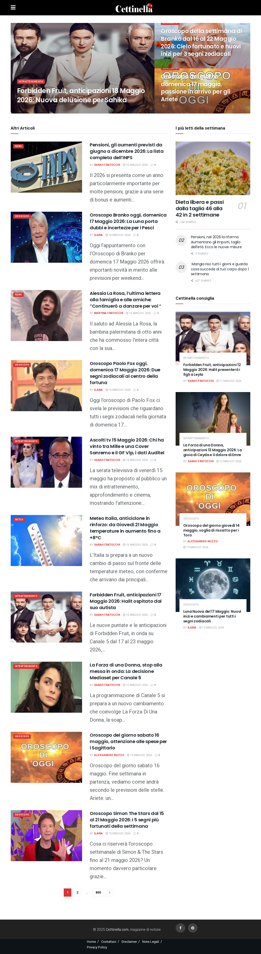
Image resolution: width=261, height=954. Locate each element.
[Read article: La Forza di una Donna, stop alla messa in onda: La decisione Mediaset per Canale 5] (46, 687)
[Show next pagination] (109, 892)
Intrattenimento (33, 85)
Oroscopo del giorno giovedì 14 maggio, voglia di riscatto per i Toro (211, 530)
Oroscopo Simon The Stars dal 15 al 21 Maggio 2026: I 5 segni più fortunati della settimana (127, 819)
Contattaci (108, 941)
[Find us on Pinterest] (193, 928)
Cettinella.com (116, 929)
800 (98, 892)
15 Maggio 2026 (139, 755)
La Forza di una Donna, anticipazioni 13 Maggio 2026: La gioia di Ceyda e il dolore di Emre (212, 450)
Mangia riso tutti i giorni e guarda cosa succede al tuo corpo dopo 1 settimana (220, 269)
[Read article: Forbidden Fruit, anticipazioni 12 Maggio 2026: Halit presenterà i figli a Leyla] (213, 338)
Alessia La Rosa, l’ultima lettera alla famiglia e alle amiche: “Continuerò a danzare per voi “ (125, 299)
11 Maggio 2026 (228, 381)
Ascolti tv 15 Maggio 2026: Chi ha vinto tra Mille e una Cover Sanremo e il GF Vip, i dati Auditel (127, 446)
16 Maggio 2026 (135, 165)
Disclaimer (129, 941)
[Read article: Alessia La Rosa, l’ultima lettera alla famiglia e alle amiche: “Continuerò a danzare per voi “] (46, 315)
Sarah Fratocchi (107, 165)
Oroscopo (171, 26)
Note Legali (150, 941)
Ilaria (98, 235)
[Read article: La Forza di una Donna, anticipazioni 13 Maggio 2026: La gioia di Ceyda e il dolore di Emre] (213, 419)
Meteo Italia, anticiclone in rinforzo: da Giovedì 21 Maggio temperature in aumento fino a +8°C (125, 528)
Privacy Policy (97, 947)
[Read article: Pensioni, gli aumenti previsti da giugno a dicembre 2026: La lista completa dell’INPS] (46, 167)
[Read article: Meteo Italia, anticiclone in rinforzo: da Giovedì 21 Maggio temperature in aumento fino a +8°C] (46, 540)
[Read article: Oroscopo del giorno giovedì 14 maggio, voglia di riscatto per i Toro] (213, 499)
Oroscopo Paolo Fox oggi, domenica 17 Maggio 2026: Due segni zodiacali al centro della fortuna (125, 373)
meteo (20, 520)
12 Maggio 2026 (228, 461)
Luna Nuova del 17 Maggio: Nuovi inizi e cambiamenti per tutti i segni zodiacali (212, 616)
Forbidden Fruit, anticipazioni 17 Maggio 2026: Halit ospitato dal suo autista (126, 601)
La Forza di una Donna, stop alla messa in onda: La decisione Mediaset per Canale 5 (126, 671)
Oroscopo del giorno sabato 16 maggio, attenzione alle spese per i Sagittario (128, 741)
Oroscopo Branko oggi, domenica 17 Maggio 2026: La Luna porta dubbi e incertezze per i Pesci (128, 221)
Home (91, 941)
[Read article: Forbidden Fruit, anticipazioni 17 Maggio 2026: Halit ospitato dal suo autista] (46, 617)
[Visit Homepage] (134, 8)
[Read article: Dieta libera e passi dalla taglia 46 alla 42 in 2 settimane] (213, 168)
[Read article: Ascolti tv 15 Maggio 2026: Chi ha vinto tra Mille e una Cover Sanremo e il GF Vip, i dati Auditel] (46, 462)
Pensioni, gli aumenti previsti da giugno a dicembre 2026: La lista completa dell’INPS (126, 151)
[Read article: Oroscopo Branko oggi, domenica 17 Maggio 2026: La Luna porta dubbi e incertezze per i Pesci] (46, 237)
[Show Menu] (13, 7)
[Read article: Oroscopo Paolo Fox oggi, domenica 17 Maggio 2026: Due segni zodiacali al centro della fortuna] (46, 385)
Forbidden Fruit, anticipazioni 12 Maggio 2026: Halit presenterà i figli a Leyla (212, 369)
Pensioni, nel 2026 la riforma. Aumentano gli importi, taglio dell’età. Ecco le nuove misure (216, 241)
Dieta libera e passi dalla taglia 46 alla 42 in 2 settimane (200, 208)
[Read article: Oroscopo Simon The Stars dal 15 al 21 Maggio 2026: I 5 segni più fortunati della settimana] (46, 835)
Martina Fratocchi (108, 313)
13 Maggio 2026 (195, 547)
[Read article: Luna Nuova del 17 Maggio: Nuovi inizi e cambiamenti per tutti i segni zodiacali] (213, 585)
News (19, 147)
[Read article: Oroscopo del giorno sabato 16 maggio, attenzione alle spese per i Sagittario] (46, 757)
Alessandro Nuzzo (109, 755)
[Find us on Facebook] (180, 928)
